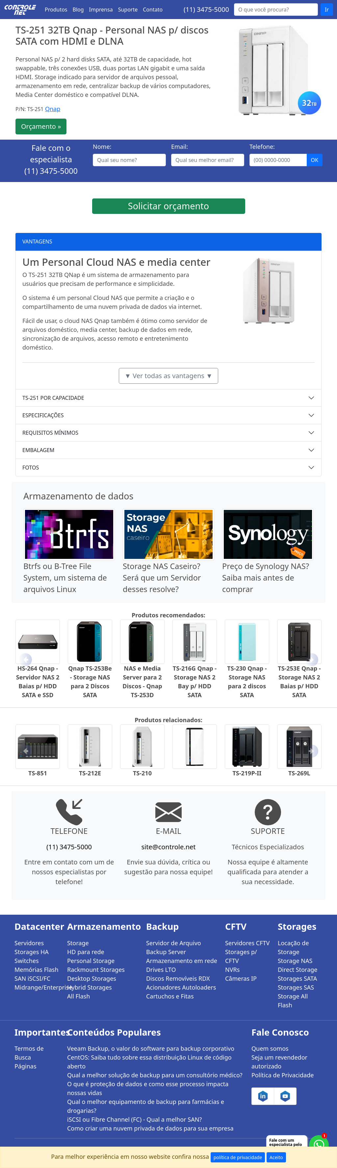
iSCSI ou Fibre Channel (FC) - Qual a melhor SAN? (134, 1119)
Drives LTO (161, 969)
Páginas (25, 1066)
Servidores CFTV (247, 943)
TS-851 (37, 773)
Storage (78, 943)
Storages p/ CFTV (241, 956)
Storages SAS (296, 987)
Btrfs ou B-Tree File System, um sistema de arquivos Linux (65, 577)
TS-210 (142, 773)
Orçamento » (41, 126)
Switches (26, 961)
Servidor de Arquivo (173, 943)
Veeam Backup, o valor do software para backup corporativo (150, 1048)
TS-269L (299, 773)
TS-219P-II (246, 773)
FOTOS (30, 467)
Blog (78, 9)
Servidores (29, 943)
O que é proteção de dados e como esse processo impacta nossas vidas (147, 1088)
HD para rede (85, 952)
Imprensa (101, 9)
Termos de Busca (29, 1052)
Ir (327, 9)
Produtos (56, 9)
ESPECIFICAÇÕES (43, 415)
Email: (179, 146)
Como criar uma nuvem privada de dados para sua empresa (150, 1128)
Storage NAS (295, 961)
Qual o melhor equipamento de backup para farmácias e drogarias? (145, 1106)
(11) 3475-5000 (206, 9)
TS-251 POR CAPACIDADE (53, 397)
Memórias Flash (36, 969)
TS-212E (90, 773)
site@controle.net (168, 846)
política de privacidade (238, 1157)
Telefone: (262, 146)
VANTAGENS (37, 241)
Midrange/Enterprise (36, 987)
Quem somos (270, 1048)
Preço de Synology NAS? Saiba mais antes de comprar (265, 577)
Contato (153, 9)
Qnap (52, 109)
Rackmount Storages (96, 969)
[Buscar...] (276, 9)
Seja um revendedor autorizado (279, 1061)
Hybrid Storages (89, 987)
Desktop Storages (91, 978)
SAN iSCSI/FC (32, 978)
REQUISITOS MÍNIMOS (50, 432)
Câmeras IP (241, 978)
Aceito (276, 1157)
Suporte (128, 9)
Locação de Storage (293, 947)
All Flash (78, 996)
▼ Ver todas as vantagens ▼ (168, 375)
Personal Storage (91, 961)
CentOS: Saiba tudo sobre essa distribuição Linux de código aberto (149, 1061)
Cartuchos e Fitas (170, 996)
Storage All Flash (293, 1000)
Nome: (102, 146)
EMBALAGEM (38, 450)
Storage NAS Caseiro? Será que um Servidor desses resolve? (162, 577)
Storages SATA (297, 978)
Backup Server (166, 952)
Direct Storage (298, 969)
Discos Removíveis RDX (178, 978)
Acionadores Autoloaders (181, 987)
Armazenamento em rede (181, 961)
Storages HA (31, 952)
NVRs (232, 969)
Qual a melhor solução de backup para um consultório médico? (155, 1075)
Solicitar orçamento (168, 206)
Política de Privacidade (282, 1075)
